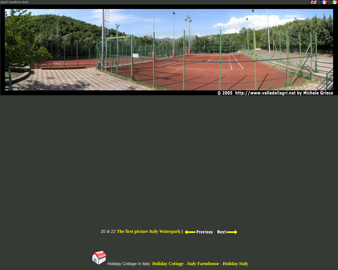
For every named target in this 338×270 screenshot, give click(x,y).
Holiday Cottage (168, 263)
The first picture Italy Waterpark (148, 231)
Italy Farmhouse (203, 263)
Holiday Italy (235, 263)
